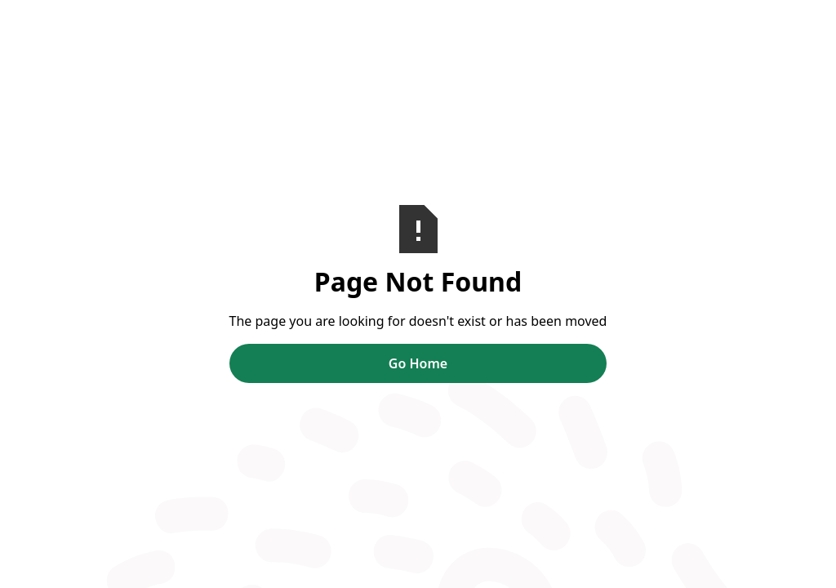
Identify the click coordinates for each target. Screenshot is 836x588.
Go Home (418, 363)
